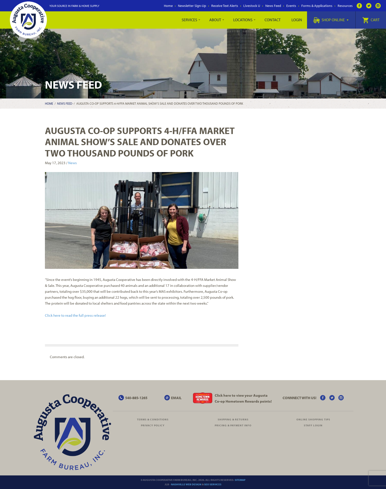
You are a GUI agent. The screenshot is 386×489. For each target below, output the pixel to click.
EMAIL (176, 397)
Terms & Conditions (153, 419)
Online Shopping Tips (313, 419)
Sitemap (240, 480)
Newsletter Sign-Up (192, 5)
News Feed (273, 5)
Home (168, 5)
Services (189, 19)
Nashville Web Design (186, 484)
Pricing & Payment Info (233, 425)
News (72, 162)
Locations (242, 19)
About (215, 19)
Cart (371, 19)
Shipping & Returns (233, 419)
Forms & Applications (316, 5)
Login (296, 19)
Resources (345, 5)
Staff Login (313, 425)
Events (291, 5)
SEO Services (212, 484)
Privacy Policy (153, 425)
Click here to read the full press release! (75, 315)
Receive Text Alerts (224, 5)
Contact (273, 19)
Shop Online (330, 19)
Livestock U (251, 5)
